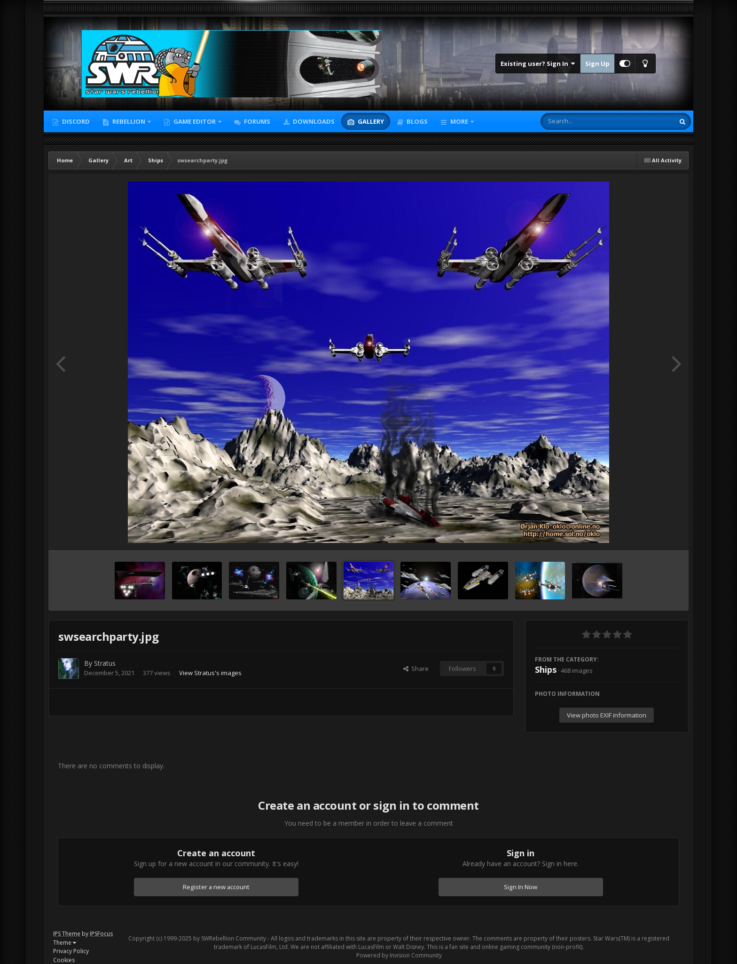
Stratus (105, 663)
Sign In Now (520, 887)
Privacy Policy (71, 951)
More (459, 121)
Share (416, 668)
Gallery (370, 121)
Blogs (416, 121)
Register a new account (216, 887)
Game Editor (194, 121)
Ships (546, 669)
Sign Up (597, 63)
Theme (64, 943)
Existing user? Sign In (538, 63)
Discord (75, 121)
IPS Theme (66, 934)
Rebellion (129, 121)
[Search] (583, 121)
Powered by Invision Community (399, 955)
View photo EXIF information (606, 715)
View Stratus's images (210, 673)
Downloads (313, 121)
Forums (256, 121)
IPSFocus (101, 934)
